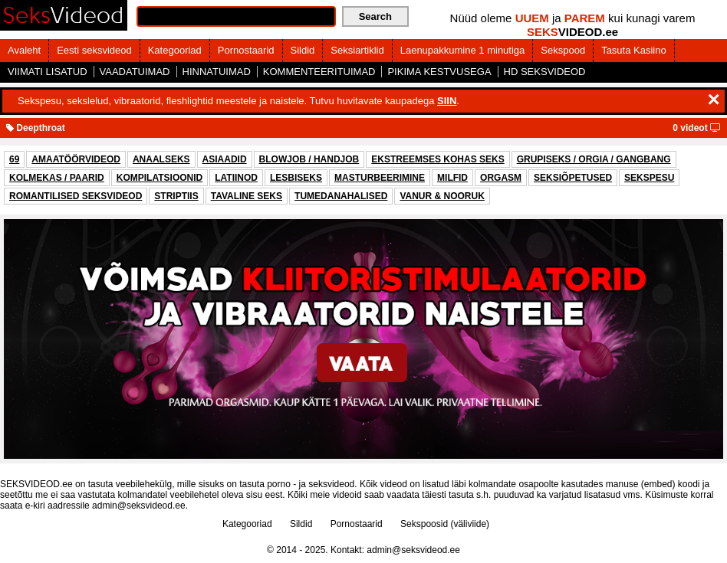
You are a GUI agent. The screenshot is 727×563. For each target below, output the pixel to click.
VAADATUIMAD (135, 71)
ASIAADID (224, 159)
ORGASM (500, 177)
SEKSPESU (649, 177)
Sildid (303, 50)
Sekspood (563, 50)
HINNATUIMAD (217, 71)
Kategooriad (175, 50)
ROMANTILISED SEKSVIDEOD (75, 196)
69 (14, 159)
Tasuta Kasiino (633, 50)
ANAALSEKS (161, 159)
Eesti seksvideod (94, 50)
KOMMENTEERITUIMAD (319, 71)
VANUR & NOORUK (442, 196)
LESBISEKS (296, 177)
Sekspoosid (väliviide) (444, 524)
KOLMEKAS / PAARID (56, 177)
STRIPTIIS (176, 196)
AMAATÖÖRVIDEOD (75, 159)
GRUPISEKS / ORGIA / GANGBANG (594, 159)
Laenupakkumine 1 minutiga (462, 50)
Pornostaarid (246, 50)
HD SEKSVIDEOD (545, 71)
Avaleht (24, 50)
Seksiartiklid (357, 50)
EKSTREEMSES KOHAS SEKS (437, 159)
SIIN (446, 100)
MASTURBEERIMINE (379, 177)
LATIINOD (236, 177)
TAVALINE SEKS (246, 196)
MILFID (452, 177)
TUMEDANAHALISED (340, 196)
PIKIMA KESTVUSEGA (439, 71)
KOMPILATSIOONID (159, 177)
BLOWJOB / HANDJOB (309, 159)
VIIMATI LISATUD (47, 71)
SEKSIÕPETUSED (573, 177)
